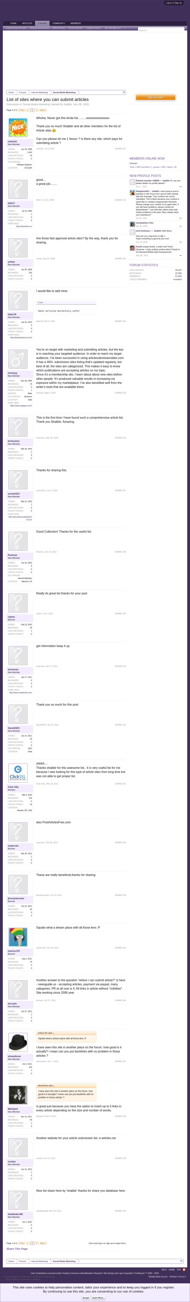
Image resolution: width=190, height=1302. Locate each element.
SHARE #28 (120, 552)
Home (13, 23)
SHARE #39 (120, 1158)
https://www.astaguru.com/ (21, 406)
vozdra (12, 1161)
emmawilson (142, 223)
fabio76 (12, 314)
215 (30, 798)
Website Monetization (39, 28)
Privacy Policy (177, 1277)
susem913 (13, 493)
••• (180, 186)
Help (164, 1270)
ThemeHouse (47, 1279)
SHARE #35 (120, 948)
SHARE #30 (120, 666)
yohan (11, 261)
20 (31, 909)
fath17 (11, 203)
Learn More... (98, 1297)
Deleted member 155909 (147, 180)
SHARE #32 (120, 784)
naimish (12, 141)
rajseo (11, 616)
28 (31, 628)
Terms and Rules (158, 1277)
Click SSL (13, 787)
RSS (184, 1269)
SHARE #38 (120, 1116)
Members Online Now (147, 158)
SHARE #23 (120, 258)
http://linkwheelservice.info (21, 338)
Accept (86, 1297)
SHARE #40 (120, 1211)
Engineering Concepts (16, 28)
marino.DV (14, 951)
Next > (43, 110)
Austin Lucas (142, 246)
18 (31, 804)
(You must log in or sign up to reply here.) (107, 1243)
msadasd (177, 279)
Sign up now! (156, 97)
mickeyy (12, 373)
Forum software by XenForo (29, 1277)
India (30, 400)
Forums (42, 23)
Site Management (113, 28)
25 (31, 739)
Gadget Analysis (93, 28)
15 (31, 384)
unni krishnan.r (143, 231)
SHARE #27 (120, 490)
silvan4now (14, 1056)
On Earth (28, 168)
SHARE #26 (120, 438)
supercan (13, 845)
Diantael (133, 163)
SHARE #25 (120, 393)
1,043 (29, 152)
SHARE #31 (120, 725)
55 (31, 1120)
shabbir (67, 104)
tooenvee (13, 669)
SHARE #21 (120, 148)
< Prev (21, 110)
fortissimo (13, 441)
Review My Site (75, 28)
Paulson (12, 555)
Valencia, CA (26, 581)
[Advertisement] (95, 60)
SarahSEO (14, 728)
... (125, 28)
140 (30, 1067)
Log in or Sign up (174, 3)
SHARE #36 (120, 1000)
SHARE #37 (120, 1061)
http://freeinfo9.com (24, 226)
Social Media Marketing (36, 104)
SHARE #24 (120, 321)
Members (76, 23)
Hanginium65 (142, 191)
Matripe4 (13, 1108)
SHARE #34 (120, 895)
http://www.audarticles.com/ (20, 693)
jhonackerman (16, 898)
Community (59, 23)
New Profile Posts (145, 175)
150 (30, 273)
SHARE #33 (120, 842)
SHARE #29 (120, 613)
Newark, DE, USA (24, 810)
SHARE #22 (120, 200)
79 (31, 962)
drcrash (12, 1003)
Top (179, 1270)
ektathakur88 (15, 1214)
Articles (27, 23)
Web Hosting (59, 28)
